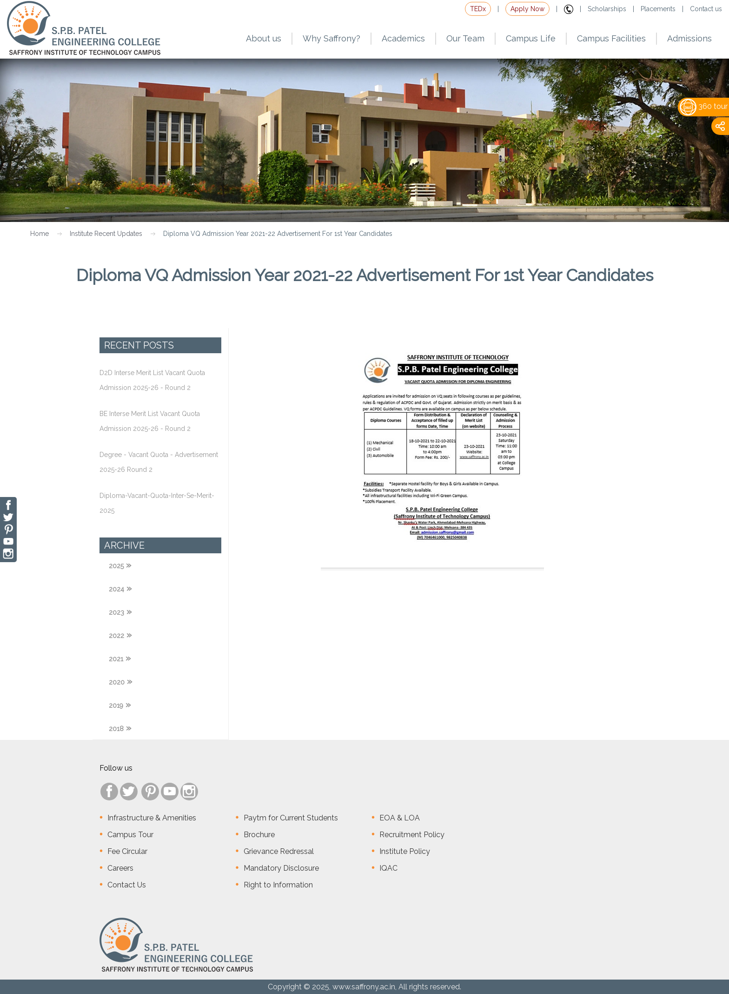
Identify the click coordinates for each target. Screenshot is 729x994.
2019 (116, 705)
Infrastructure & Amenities (151, 817)
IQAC (388, 868)
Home (39, 233)
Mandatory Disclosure (281, 868)
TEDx (478, 9)
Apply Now (527, 9)
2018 (116, 728)
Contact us (706, 9)
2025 (116, 566)
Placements (658, 9)
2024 (116, 589)
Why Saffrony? (331, 38)
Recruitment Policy (411, 834)
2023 (116, 612)
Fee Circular (127, 851)
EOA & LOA (399, 817)
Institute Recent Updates (106, 233)
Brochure (259, 834)
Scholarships (607, 9)
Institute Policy (404, 851)
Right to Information (278, 884)
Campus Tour (130, 834)
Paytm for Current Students (291, 817)
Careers (120, 868)
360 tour (704, 106)
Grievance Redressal (279, 851)
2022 (116, 635)
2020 (117, 682)
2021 (116, 659)
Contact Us (126, 884)
